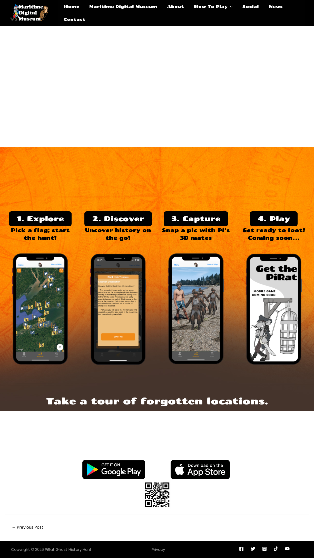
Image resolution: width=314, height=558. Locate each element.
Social (242, 13)
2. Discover (118, 218)
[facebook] (242, 548)
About (171, 13)
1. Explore (40, 218)
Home (72, 13)
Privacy (158, 549)
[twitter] (253, 548)
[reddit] (276, 548)
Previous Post (28, 527)
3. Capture (196, 218)
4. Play (273, 218)
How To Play (207, 12)
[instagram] (265, 548)
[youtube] (288, 548)
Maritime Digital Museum (121, 13)
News (265, 13)
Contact (290, 13)
